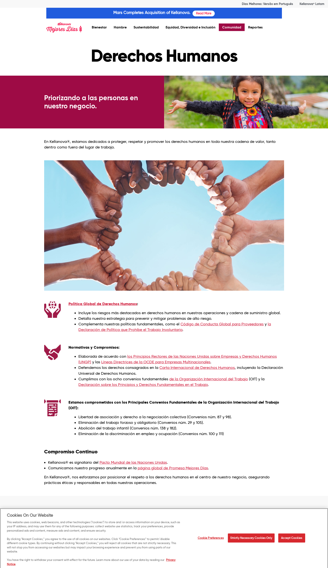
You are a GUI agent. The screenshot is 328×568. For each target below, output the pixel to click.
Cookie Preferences (211, 539)
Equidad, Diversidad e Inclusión (190, 27)
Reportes (255, 27)
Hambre (120, 27)
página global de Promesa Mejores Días (173, 468)
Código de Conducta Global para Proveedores (222, 324)
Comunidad (231, 27)
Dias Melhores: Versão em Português (267, 4)
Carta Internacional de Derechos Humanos (197, 367)
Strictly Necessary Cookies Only (251, 539)
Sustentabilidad (146, 27)
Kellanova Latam (312, 4)
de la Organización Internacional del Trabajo (208, 379)
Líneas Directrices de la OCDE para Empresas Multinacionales (155, 362)
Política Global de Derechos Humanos (102, 303)
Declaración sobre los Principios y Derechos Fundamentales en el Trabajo (143, 384)
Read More (203, 13)
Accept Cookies (291, 539)
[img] (64, 28)
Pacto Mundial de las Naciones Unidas (133, 462)
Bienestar (99, 27)
